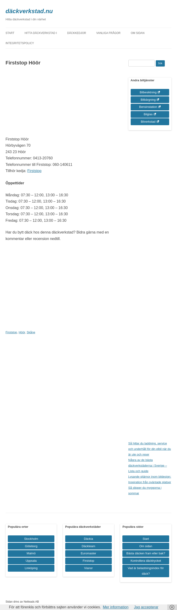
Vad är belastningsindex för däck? (146, 570)
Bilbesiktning (148, 92)
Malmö (31, 553)
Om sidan (137, 33)
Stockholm (31, 538)
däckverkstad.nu (29, 11)
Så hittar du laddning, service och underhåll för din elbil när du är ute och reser (149, 449)
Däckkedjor (76, 33)
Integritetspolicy (20, 43)
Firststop (34, 171)
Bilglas (148, 114)
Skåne (31, 332)
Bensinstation (148, 107)
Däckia (88, 538)
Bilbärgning (148, 99)
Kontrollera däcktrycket (145, 560)
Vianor (88, 568)
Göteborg (31, 546)
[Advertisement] (60, 103)
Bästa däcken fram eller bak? (145, 553)
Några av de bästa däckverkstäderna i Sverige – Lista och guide (147, 465)
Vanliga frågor (108, 33)
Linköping (31, 568)
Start (10, 33)
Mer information (115, 607)
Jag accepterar (146, 607)
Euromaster (88, 553)
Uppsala (31, 560)
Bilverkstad (148, 121)
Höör (22, 332)
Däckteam (88, 546)
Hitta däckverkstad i (41, 33)
